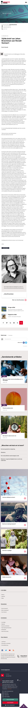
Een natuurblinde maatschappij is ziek (10, 455)
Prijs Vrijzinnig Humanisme (6, 627)
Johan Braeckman (13, 24)
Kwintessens (21, 288)
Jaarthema (3, 641)
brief (18, 54)
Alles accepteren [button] (10, 699)
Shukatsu (3, 452)
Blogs (2, 598)
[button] (10, 705)
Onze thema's (4, 612)
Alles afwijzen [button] (10, 702)
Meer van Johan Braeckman (18, 300)
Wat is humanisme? (5, 610)
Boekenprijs (3, 629)
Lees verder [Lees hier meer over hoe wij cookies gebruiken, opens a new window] (9, 688)
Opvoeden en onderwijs (5, 643)
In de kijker (3, 622)
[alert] (10, 693)
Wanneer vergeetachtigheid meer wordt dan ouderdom (11, 459)
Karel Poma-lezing (4, 631)
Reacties (5, 29)
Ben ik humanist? (4, 608)
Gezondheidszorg (4, 645)
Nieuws (2, 594)
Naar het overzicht (6, 13)
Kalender (3, 596)
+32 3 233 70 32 (8, 676)
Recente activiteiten (5, 626)
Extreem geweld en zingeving (8, 449)
